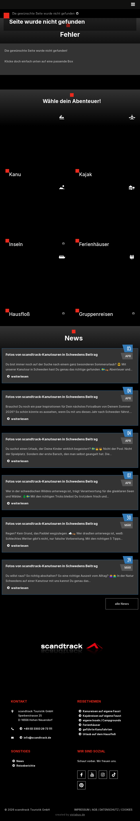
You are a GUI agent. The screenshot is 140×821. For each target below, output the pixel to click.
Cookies (126, 809)
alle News (122, 604)
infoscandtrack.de (37, 737)
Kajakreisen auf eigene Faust (102, 715)
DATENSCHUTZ (109, 809)
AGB (94, 809)
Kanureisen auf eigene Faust (102, 711)
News (20, 761)
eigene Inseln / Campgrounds (102, 720)
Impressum (82, 809)
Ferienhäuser (91, 724)
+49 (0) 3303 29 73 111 (38, 728)
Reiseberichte (25, 765)
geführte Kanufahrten (97, 729)
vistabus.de (77, 814)
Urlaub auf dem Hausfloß (99, 734)
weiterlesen (19, 376)
